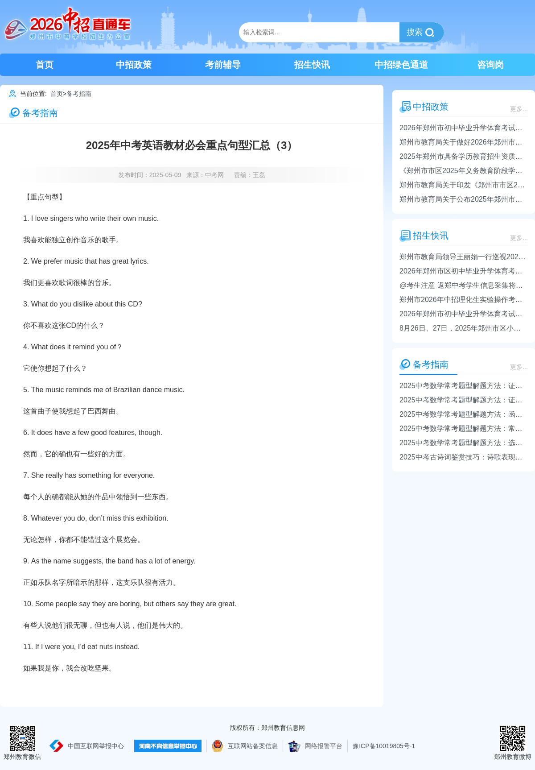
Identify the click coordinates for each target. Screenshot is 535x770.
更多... (519, 108)
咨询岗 (490, 65)
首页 (45, 65)
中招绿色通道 (401, 65)
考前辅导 (223, 65)
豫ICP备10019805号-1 (384, 745)
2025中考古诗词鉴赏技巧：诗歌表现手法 (464, 457)
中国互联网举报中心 (96, 745)
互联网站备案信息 (253, 745)
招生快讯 (312, 65)
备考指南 (78, 93)
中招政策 (134, 65)
